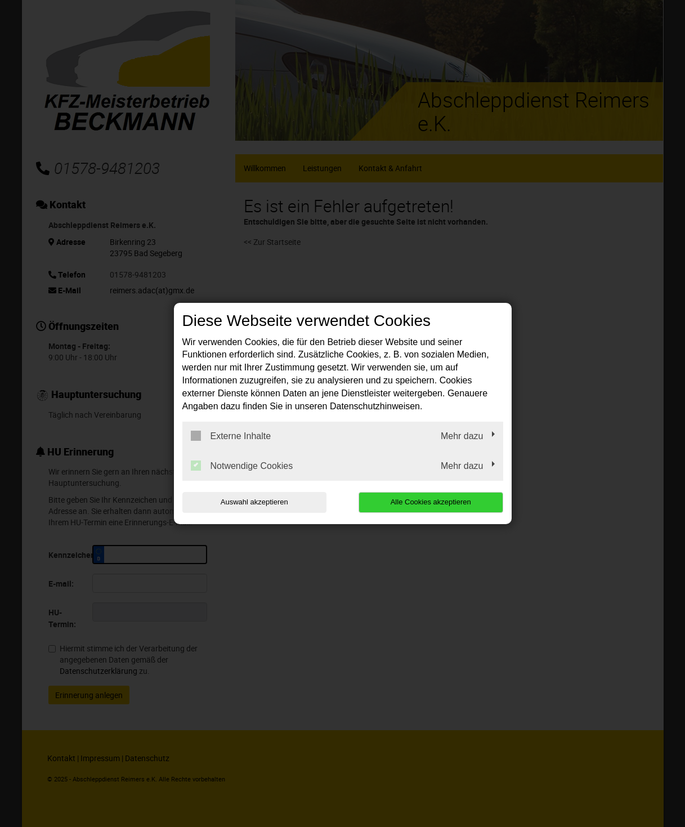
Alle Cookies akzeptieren (431, 502)
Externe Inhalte (231, 436)
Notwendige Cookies (242, 466)
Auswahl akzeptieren (254, 502)
